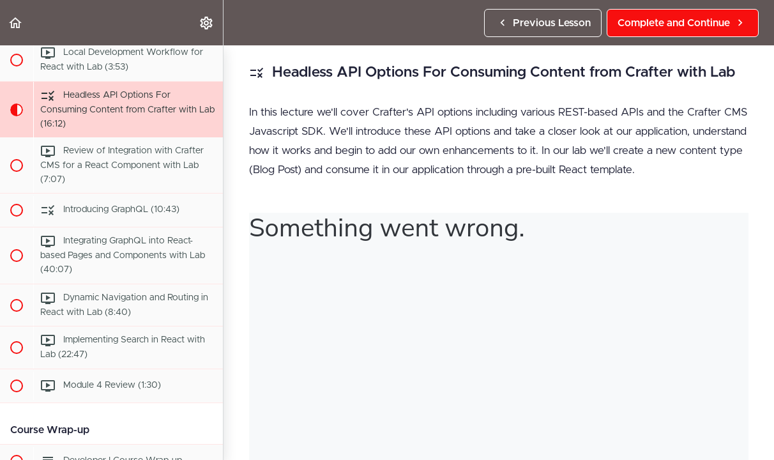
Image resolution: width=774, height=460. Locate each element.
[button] (16, 22)
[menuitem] (207, 22)
